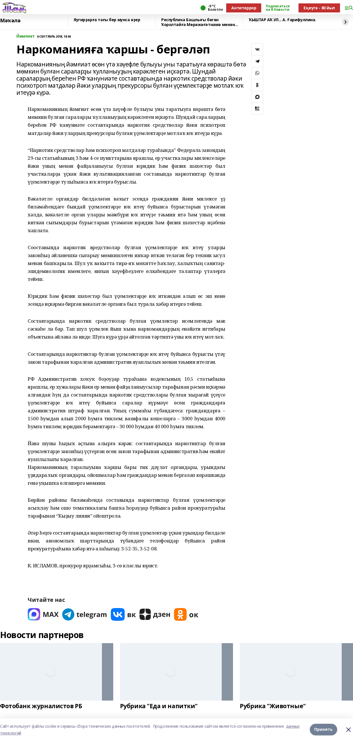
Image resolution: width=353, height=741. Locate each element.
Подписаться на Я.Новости (277, 8)
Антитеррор (243, 7)
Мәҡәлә (10, 21)
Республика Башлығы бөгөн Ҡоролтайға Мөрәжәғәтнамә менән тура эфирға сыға (198, 22)
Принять (323, 729)
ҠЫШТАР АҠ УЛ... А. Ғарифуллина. (282, 20)
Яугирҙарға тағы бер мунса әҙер (107, 20)
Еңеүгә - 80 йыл (319, 7)
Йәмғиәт (25, 36)
